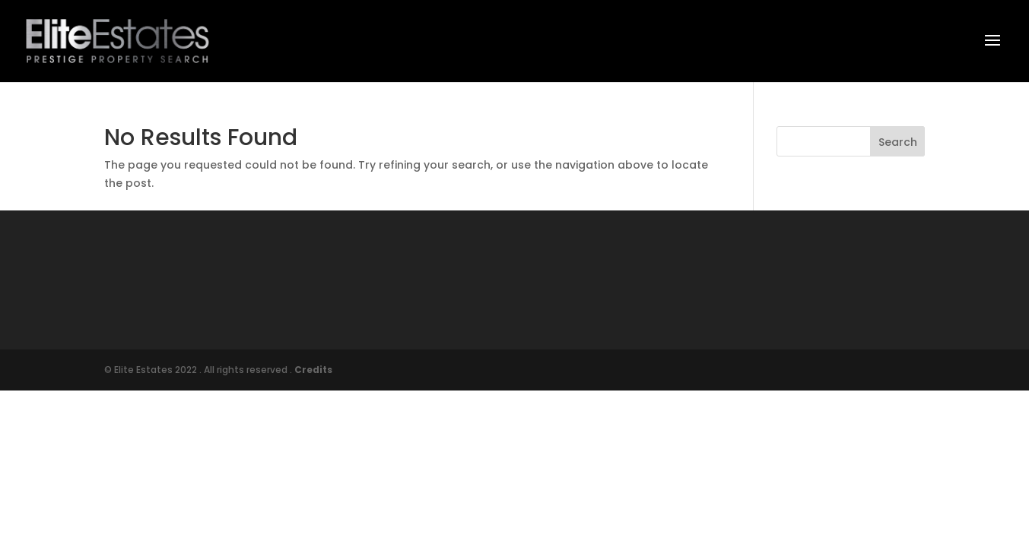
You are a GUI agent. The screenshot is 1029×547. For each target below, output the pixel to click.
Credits (313, 369)
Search (897, 142)
